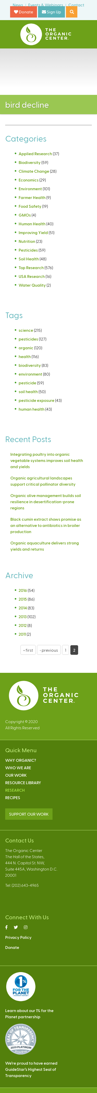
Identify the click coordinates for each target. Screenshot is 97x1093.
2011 (22, 634)
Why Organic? (20, 760)
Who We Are (18, 767)
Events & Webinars (45, 4)
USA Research (32, 276)
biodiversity (30, 365)
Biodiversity (30, 162)
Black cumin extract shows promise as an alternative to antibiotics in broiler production (45, 525)
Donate (23, 11)
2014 (23, 607)
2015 (23, 599)
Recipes (12, 797)
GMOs (25, 214)
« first (28, 650)
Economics (29, 179)
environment (30, 373)
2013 (23, 616)
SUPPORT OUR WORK (29, 814)
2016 (23, 590)
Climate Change (34, 171)
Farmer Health (32, 197)
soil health (28, 391)
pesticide (27, 382)
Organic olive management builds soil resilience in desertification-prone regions (45, 501)
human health (31, 409)
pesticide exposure (36, 400)
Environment (30, 188)
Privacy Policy (18, 937)
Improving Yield (33, 232)
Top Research (31, 267)
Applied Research (35, 153)
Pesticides (28, 249)
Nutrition (27, 241)
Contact (76, 4)
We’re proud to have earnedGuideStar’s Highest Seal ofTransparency (31, 1069)
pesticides (28, 338)
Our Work (16, 775)
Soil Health (29, 258)
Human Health (32, 223)
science (26, 330)
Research (15, 790)
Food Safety (30, 206)
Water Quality (32, 285)
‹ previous (49, 650)
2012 (23, 625)
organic (26, 347)
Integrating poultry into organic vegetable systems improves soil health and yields (46, 460)
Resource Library (23, 782)
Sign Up (51, 11)
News (18, 4)
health (25, 356)
